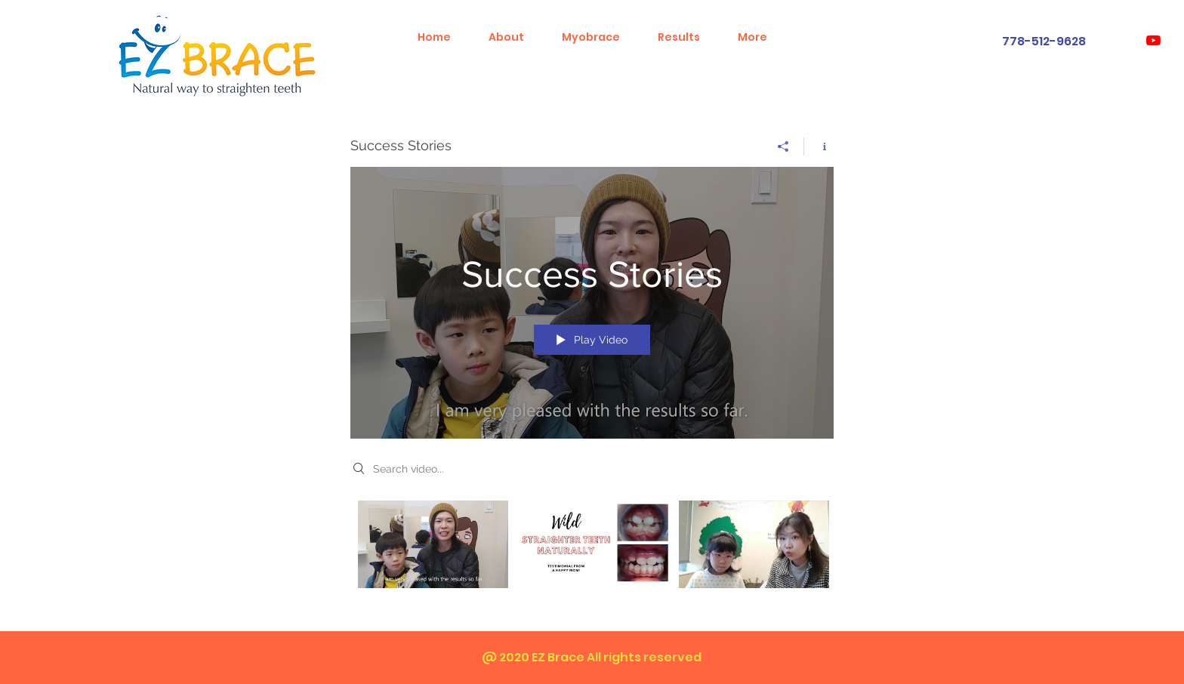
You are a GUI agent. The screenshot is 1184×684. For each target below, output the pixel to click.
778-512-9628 (1044, 41)
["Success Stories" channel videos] (592, 554)
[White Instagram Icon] (1109, 40)
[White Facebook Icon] (1131, 40)
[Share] (783, 146)
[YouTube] (1153, 40)
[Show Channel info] (819, 146)
